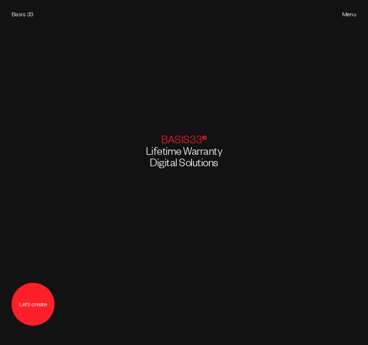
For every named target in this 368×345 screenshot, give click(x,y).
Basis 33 (22, 15)
